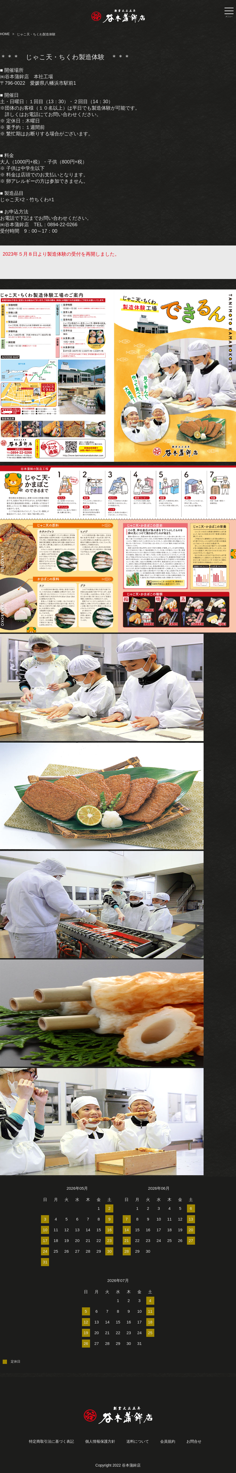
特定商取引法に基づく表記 (51, 1441)
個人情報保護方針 (100, 1441)
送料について (137, 1441)
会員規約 (167, 1441)
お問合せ (193, 1441)
